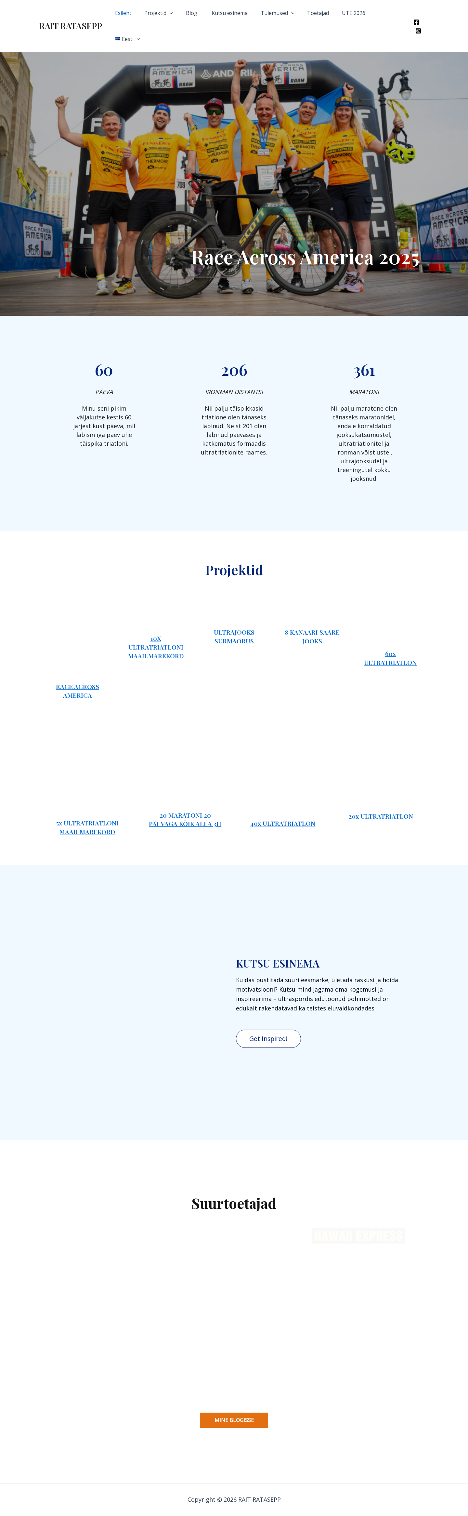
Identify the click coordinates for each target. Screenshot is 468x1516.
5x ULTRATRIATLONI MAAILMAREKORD (87, 1350)
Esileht (140, 13)
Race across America (77, 1202)
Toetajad (322, 13)
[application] (183, 13)
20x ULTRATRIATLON (380, 1335)
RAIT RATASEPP (70, 13)
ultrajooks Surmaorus (234, 631)
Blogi (203, 13)
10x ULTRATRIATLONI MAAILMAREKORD (156, 636)
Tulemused (284, 13)
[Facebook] (416, 14)
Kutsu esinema (238, 13)
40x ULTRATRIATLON (282, 1309)
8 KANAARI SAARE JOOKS (312, 631)
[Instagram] (426, 14)
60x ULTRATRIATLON (390, 631)
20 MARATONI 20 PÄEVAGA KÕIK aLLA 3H (185, 1340)
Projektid (172, 13)
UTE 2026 (355, 13)
